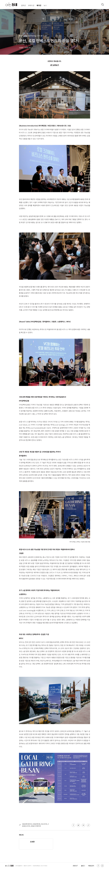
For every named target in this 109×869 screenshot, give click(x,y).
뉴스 (45, 5)
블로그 (83, 866)
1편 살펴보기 (54, 65)
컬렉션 (23, 5)
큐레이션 (31, 5)
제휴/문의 (91, 866)
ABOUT (75, 866)
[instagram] (102, 865)
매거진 (39, 5)
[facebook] (98, 865)
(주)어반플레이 (18, 865)
